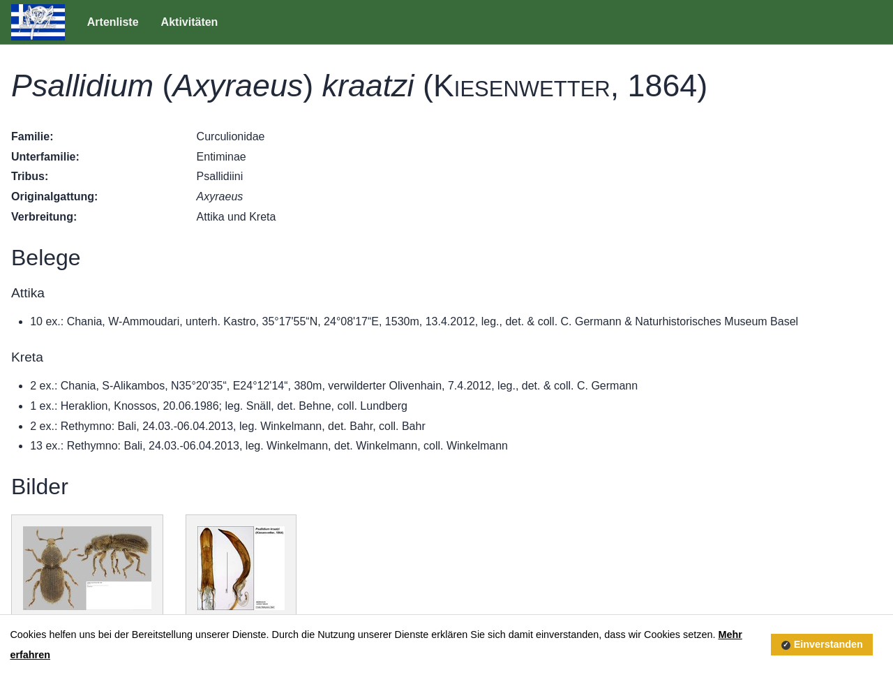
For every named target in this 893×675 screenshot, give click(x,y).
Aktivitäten (189, 22)
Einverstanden (828, 644)
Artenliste (113, 22)
